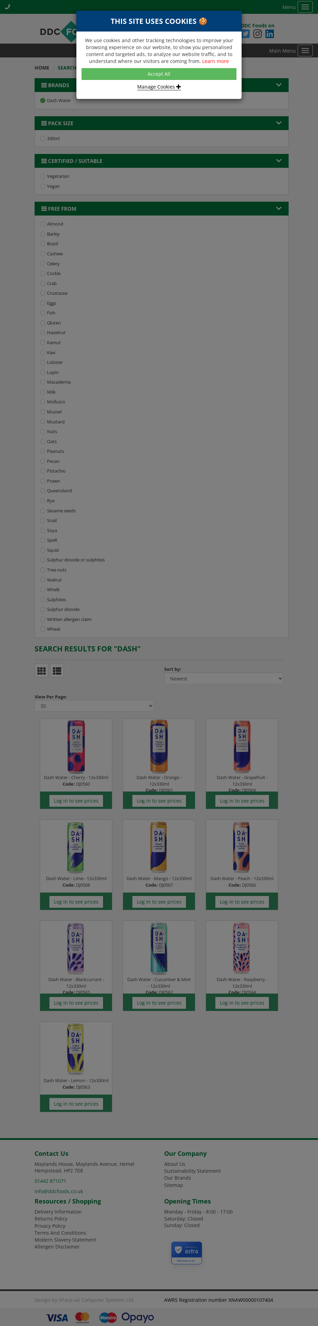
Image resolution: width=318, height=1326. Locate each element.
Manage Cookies (159, 86)
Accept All (159, 74)
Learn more (215, 61)
